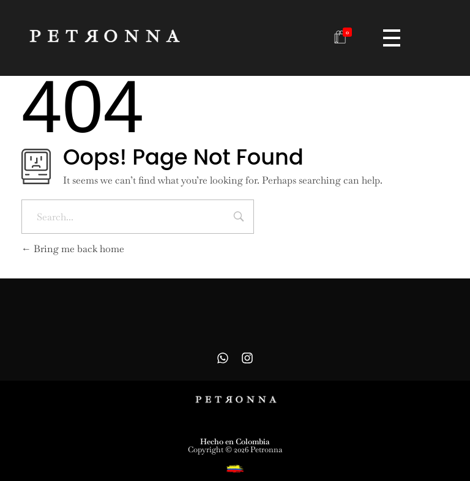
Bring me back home (72, 248)
